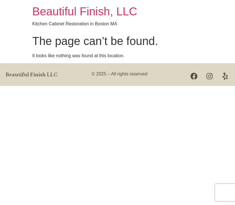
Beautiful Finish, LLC (84, 11)
